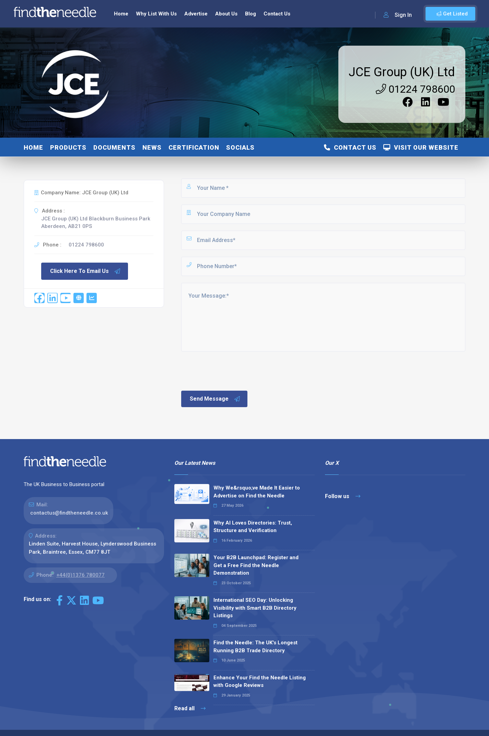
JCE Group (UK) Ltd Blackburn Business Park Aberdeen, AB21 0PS (95, 223)
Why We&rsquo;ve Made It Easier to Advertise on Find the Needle (256, 492)
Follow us (342, 496)
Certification (193, 147)
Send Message (215, 398)
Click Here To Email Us (85, 271)
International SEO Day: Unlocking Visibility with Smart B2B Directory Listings (254, 608)
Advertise (196, 14)
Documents (114, 147)
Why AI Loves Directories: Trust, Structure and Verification (252, 527)
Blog (250, 14)
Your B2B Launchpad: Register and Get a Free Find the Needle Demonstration (256, 565)
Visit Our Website (420, 147)
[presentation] (232, 370)
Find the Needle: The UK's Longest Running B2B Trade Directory (255, 647)
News (152, 147)
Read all (190, 708)
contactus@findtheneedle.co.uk (69, 513)
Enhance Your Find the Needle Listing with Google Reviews (259, 682)
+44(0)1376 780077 (80, 575)
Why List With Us (156, 14)
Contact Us (277, 14)
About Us (226, 14)
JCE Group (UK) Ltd (402, 72)
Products (68, 147)
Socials (240, 147)
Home (121, 14)
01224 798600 (415, 89)
